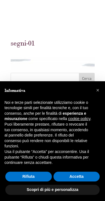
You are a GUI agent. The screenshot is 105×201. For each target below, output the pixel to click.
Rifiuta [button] (28, 176)
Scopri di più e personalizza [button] (52, 189)
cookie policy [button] (79, 118)
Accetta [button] (76, 176)
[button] (97, 90)
